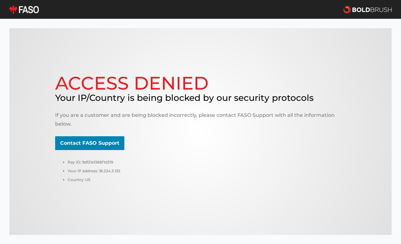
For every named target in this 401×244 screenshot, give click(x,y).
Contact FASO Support (89, 143)
